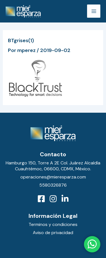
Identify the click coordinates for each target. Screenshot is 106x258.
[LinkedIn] (65, 199)
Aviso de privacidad (53, 233)
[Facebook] (41, 199)
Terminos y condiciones (53, 224)
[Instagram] (53, 199)
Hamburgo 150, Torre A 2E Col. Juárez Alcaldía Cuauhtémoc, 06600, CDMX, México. (53, 166)
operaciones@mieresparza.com (53, 177)
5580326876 (53, 185)
